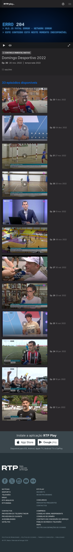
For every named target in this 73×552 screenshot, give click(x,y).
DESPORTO (6, 492)
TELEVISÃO (6, 495)
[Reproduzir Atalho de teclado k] (4, 45)
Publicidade (60, 537)
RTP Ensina (6, 503)
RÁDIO (4, 497)
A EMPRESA (41, 511)
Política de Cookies (28, 537)
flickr (33, 481)
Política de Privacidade (10, 537)
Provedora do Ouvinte (12, 516)
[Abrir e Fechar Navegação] (69, 4)
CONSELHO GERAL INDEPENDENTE (50, 514)
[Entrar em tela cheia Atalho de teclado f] (69, 45)
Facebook (5, 481)
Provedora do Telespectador (15, 514)
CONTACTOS (7, 511)
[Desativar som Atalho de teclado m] (10, 45)
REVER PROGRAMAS (44, 495)
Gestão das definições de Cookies (51, 527)
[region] (36, 28)
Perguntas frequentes (47, 503)
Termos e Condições (46, 537)
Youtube (26, 481)
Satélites (6, 522)
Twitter (12, 481)
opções (7, 69)
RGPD (39, 525)
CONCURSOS (42, 500)
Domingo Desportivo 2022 (24, 58)
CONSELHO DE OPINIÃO (46, 516)
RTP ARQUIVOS (8, 500)
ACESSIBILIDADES (8, 519)
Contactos (42, 506)
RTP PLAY (40, 489)
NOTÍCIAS (5, 489)
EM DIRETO (41, 492)
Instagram (19, 481)
